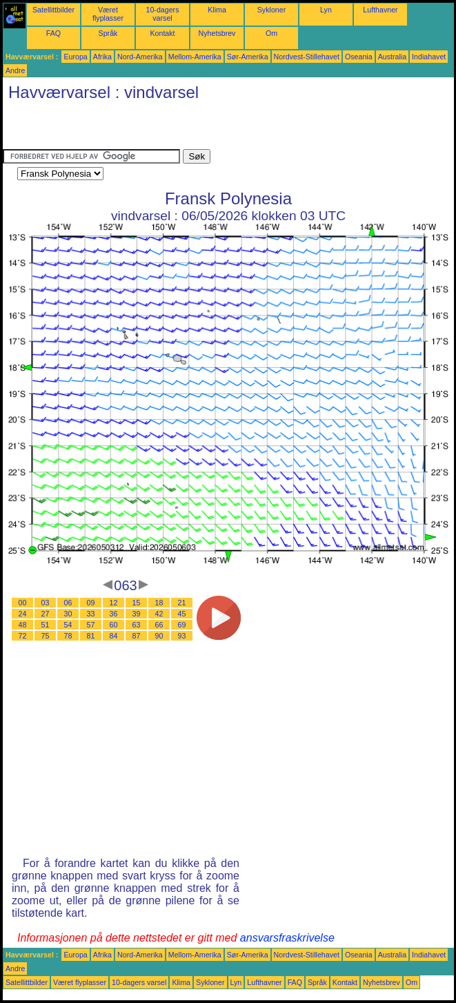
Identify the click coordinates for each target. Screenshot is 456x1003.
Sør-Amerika (247, 56)
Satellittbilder (53, 10)
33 (91, 614)
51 (45, 625)
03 (45, 602)
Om (271, 33)
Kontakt (162, 33)
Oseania (359, 56)
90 (159, 636)
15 (136, 602)
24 (23, 614)
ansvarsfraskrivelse (287, 938)
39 (136, 614)
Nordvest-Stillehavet (306, 56)
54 (68, 625)
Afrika (102, 56)
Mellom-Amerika (194, 56)
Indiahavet (429, 56)
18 (159, 602)
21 (182, 602)
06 (68, 602)
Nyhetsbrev (217, 33)
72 (23, 636)
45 (182, 614)
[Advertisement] (164, 128)
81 (91, 636)
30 (68, 614)
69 (182, 625)
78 (68, 636)
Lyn (326, 10)
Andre (15, 70)
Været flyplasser (107, 14)
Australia (392, 56)
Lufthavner (380, 10)
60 (114, 625)
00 (23, 602)
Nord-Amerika (140, 56)
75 (45, 636)
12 (114, 602)
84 (114, 636)
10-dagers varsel (162, 14)
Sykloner (271, 10)
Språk (108, 33)
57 (91, 625)
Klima (217, 10)
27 (45, 614)
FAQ (53, 33)
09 (91, 602)
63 (136, 625)
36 (114, 614)
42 (159, 614)
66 (159, 625)
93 (182, 636)
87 (136, 636)
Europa (75, 56)
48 (23, 625)
